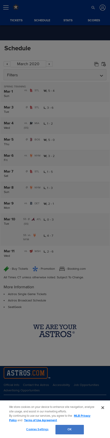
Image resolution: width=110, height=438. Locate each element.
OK (70, 429)
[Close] (103, 408)
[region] (55, 419)
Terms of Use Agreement (40, 420)
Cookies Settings (37, 429)
